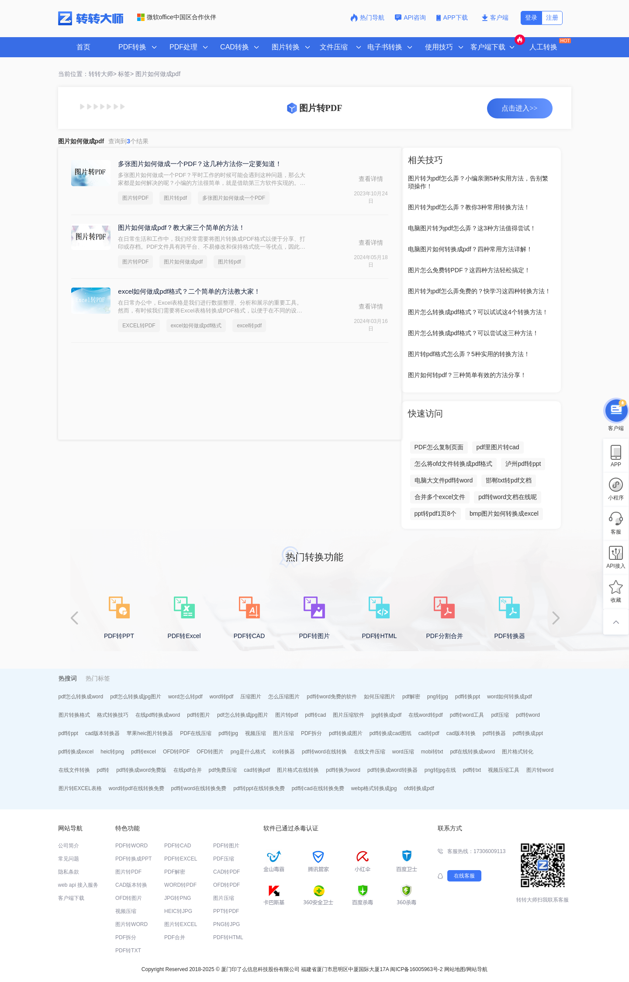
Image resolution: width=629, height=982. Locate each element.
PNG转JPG (226, 924)
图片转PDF (135, 198)
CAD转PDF (226, 872)
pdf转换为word (343, 770)
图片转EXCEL (180, 924)
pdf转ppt (68, 733)
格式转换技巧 (112, 715)
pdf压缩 (500, 715)
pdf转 (103, 770)
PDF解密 (174, 872)
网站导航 (477, 969)
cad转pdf (428, 733)
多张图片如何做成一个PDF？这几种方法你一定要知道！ (200, 163)
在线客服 (464, 876)
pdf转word (528, 715)
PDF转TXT (128, 950)
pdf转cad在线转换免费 (318, 788)
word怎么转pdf (185, 697)
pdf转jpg (228, 733)
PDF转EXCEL (180, 859)
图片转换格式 (74, 715)
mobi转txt (432, 752)
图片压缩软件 (348, 715)
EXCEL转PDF (138, 326)
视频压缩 (255, 733)
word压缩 (403, 752)
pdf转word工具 (467, 715)
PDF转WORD (131, 846)
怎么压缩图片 (284, 697)
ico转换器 (284, 752)
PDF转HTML (228, 937)
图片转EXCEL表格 (80, 788)
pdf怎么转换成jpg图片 (135, 697)
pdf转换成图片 (346, 733)
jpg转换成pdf (386, 715)
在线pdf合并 (187, 770)
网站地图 (454, 969)
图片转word (539, 770)
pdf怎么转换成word (81, 697)
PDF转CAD (177, 846)
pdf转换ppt (467, 697)
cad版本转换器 (102, 733)
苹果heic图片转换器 (150, 733)
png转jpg (437, 697)
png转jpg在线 (440, 770)
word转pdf (222, 697)
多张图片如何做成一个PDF (233, 198)
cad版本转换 (461, 733)
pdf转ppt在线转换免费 (258, 788)
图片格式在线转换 (298, 770)
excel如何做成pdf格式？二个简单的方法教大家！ (189, 291)
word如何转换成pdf (509, 697)
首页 (83, 47)
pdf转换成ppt (528, 733)
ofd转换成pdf (419, 788)
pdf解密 (411, 697)
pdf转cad (315, 715)
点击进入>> (519, 108)
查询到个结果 (128, 141)
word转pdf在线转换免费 (136, 788)
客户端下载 (71, 898)
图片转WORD (131, 924)
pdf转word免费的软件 (332, 697)
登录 (531, 17)
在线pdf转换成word (157, 715)
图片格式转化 (517, 752)
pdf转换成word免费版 (141, 770)
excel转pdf (249, 326)
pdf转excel (143, 752)
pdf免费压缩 (223, 770)
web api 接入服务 (78, 885)
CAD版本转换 (131, 885)
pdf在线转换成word (472, 752)
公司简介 (68, 846)
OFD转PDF (176, 752)
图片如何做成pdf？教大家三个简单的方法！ (181, 227)
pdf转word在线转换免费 (199, 788)
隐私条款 (68, 872)
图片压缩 (283, 733)
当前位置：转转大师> (87, 73)
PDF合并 (174, 937)
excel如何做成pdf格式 (196, 326)
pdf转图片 (198, 715)
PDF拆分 (311, 733)
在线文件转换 (74, 770)
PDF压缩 (223, 859)
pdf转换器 (494, 733)
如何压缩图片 (379, 697)
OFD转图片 (210, 752)
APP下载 (453, 17)
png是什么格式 (248, 752)
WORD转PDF (180, 885)
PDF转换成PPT (133, 859)
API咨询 (410, 17)
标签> (126, 73)
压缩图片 (250, 697)
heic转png (112, 752)
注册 (552, 17)
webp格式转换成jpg (374, 788)
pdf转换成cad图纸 (390, 733)
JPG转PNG (177, 898)
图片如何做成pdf (157, 73)
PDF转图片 (226, 846)
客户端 (495, 17)
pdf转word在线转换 (324, 752)
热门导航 (367, 17)
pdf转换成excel (76, 752)
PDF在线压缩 (195, 733)
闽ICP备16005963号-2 (416, 969)
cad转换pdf (257, 770)
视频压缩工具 (503, 770)
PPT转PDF (226, 911)
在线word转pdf (425, 715)
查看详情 (371, 178)
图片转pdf (175, 198)
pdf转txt (472, 770)
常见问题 (68, 859)
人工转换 (549, 44)
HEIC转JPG (178, 911)
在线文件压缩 (369, 752)
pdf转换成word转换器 (392, 770)
